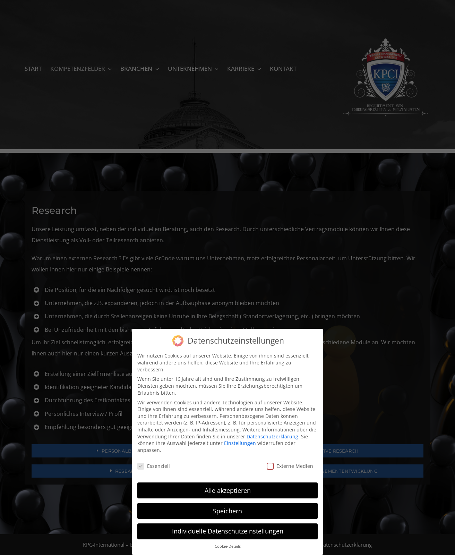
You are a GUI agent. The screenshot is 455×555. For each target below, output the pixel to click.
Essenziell (153, 466)
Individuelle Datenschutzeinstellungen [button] (227, 531)
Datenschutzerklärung (272, 436)
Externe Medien (290, 466)
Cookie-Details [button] (228, 546)
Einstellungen (240, 443)
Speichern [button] (227, 511)
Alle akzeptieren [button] (228, 490)
